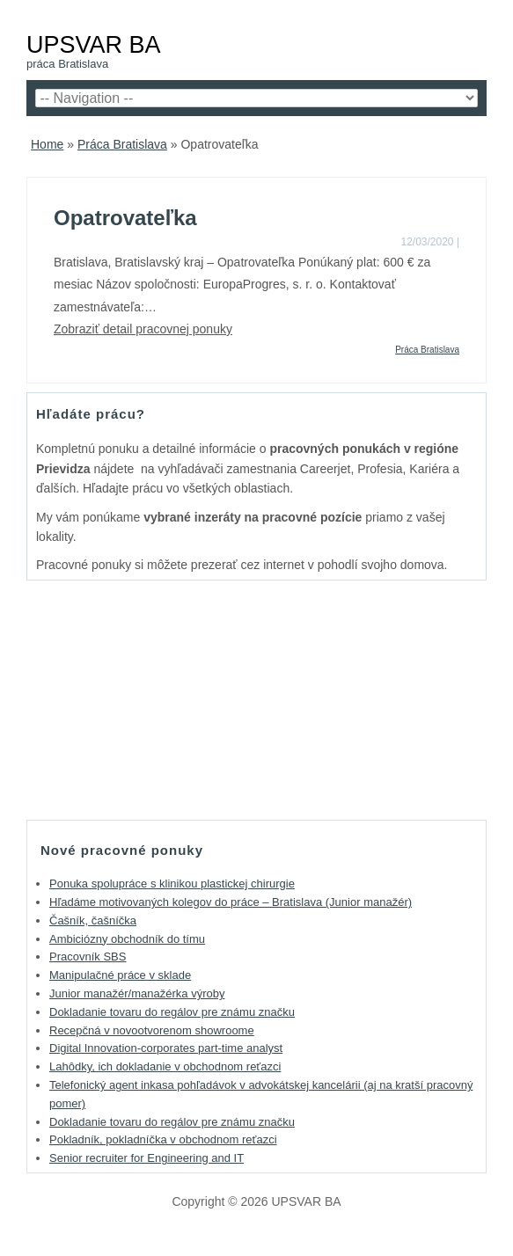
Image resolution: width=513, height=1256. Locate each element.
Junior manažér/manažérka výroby (136, 993)
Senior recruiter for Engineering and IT (146, 1158)
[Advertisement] (257, 699)
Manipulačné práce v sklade (120, 975)
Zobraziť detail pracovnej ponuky (143, 329)
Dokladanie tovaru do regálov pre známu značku (172, 1012)
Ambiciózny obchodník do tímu (127, 939)
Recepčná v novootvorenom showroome (151, 1030)
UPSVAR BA (93, 44)
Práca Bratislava (122, 144)
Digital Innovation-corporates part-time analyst (165, 1048)
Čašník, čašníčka (92, 920)
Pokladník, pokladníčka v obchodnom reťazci (163, 1139)
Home (47, 144)
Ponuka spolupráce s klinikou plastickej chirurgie (172, 883)
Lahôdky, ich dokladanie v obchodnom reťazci (165, 1066)
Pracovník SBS (87, 956)
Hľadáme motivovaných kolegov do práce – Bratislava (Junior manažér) (230, 902)
